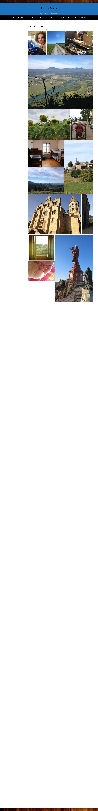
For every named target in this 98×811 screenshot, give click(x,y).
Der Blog (40, 18)
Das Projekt (21, 18)
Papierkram (60, 18)
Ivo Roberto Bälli (51, 29)
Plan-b (49, 8)
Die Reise (31, 18)
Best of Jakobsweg (37, 26)
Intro (12, 18)
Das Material (72, 18)
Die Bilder (49, 18)
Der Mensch (83, 18)
